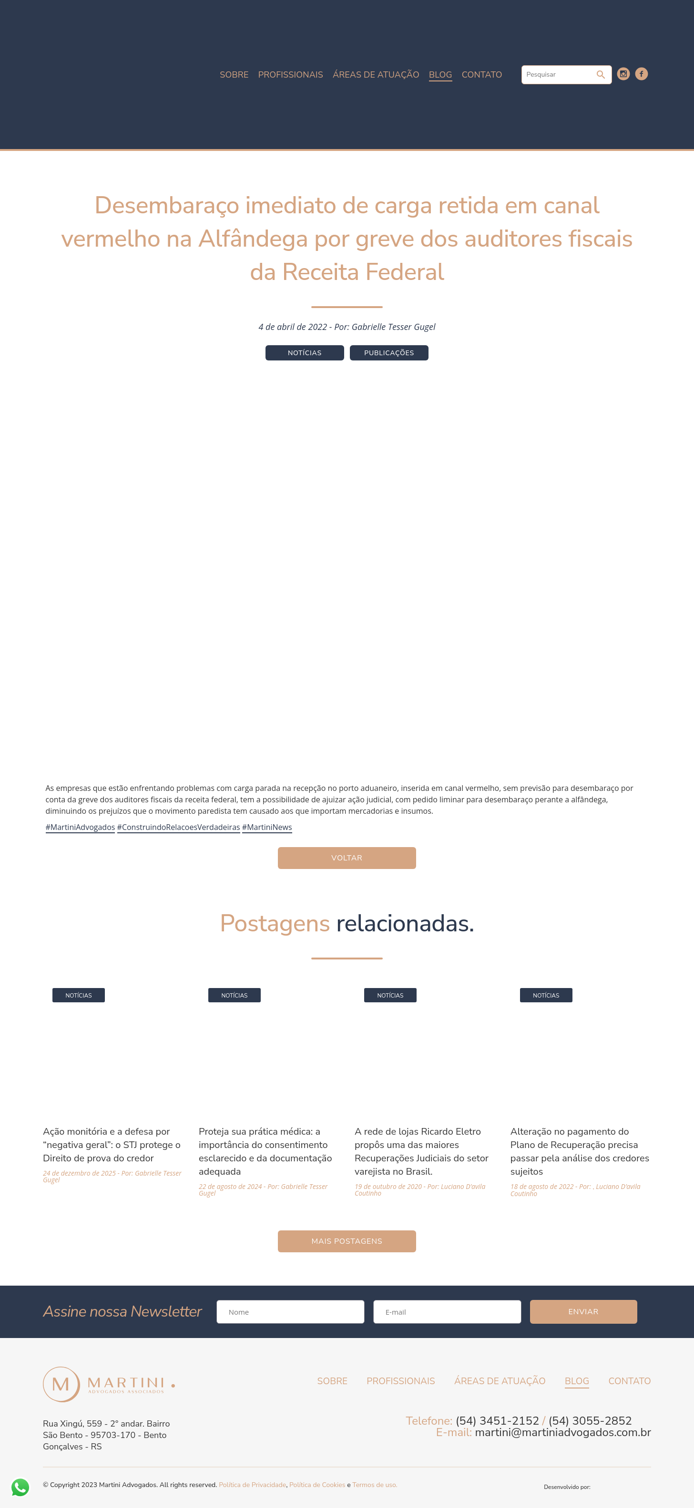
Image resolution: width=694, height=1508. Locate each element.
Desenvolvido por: (597, 1487)
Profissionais (290, 74)
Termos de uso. (374, 1484)
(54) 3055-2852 (590, 1420)
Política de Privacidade (252, 1484)
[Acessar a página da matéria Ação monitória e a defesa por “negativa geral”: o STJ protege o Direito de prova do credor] (113, 1081)
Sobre (234, 74)
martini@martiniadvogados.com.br (563, 1432)
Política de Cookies (317, 1484)
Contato (482, 74)
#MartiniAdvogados (80, 827)
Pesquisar (601, 74)
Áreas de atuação (376, 74)
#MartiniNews (267, 827)
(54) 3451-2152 (498, 1420)
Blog (440, 74)
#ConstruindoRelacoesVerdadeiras (178, 827)
